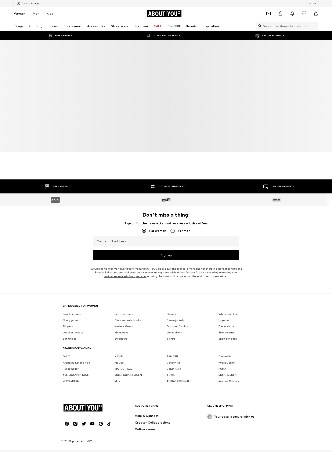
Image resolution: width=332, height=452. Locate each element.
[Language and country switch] (312, 3)
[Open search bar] (258, 26)
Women (20, 13)
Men (36, 13)
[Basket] (315, 13)
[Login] (280, 13)
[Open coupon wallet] (268, 13)
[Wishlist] (304, 13)
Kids (50, 13)
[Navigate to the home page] (164, 13)
